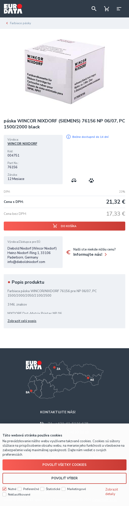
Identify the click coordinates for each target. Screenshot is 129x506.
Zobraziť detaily (111, 491)
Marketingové (76, 488)
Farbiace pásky (20, 23)
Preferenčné (31, 488)
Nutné (12, 488)
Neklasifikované (19, 494)
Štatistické (53, 488)
